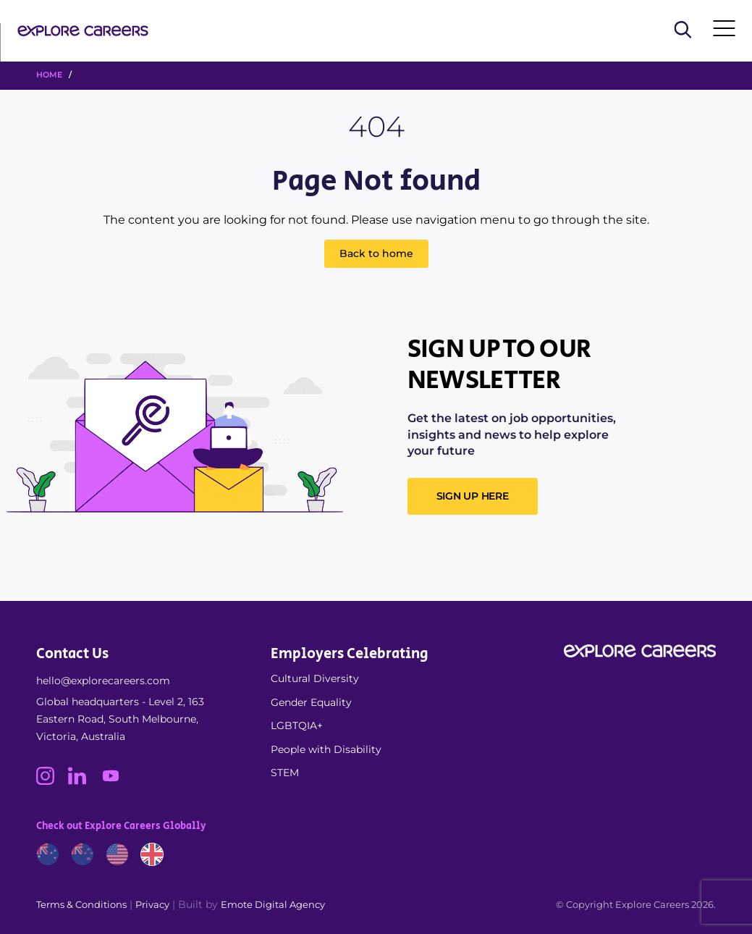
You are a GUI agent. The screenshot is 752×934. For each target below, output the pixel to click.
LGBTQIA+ (297, 725)
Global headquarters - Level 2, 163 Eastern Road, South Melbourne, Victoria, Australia (120, 719)
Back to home (376, 253)
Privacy (152, 904)
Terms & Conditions (81, 904)
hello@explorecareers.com (103, 680)
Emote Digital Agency (273, 904)
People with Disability (326, 749)
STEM (285, 772)
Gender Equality (311, 702)
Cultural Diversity (315, 678)
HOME (49, 75)
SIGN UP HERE (472, 495)
